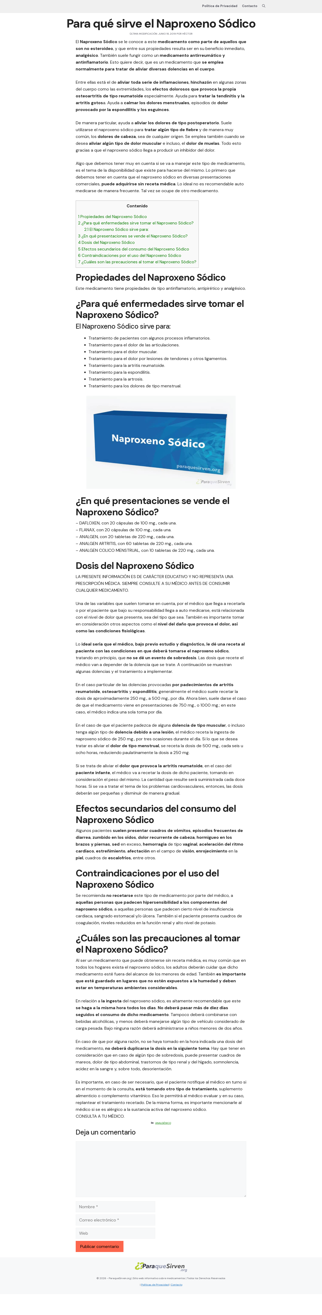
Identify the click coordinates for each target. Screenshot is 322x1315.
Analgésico (163, 1123)
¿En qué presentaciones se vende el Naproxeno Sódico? (133, 236)
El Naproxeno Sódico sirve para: (116, 229)
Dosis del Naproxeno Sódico (106, 242)
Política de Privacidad (219, 6)
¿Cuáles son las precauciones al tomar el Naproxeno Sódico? (137, 262)
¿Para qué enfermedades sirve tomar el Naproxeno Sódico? (136, 223)
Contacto (249, 6)
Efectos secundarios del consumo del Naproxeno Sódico (133, 249)
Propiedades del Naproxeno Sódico (112, 216)
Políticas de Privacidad (155, 1284)
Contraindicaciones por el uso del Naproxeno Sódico (129, 255)
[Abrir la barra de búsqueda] (264, 6)
